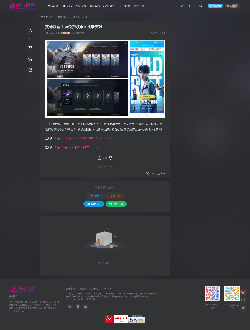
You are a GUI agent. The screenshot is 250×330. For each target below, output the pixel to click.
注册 (115, 195)
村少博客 (88, 293)
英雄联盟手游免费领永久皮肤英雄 (73, 27)
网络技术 (81, 5)
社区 (53, 17)
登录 (95, 195)
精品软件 (109, 5)
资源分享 (139, 5)
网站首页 (53, 5)
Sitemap (108, 288)
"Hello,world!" (52, 33)
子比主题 (133, 293)
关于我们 (95, 288)
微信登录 (116, 204)
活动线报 (75, 17)
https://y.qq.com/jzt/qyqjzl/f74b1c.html (78, 147)
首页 (44, 17)
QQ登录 (94, 204)
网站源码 (94, 5)
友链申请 (70, 288)
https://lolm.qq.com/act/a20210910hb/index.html (84, 138)
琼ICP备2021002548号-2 (105, 293)
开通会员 (232, 5)
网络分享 (63, 17)
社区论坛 (67, 5)
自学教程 (125, 5)
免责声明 (83, 288)
